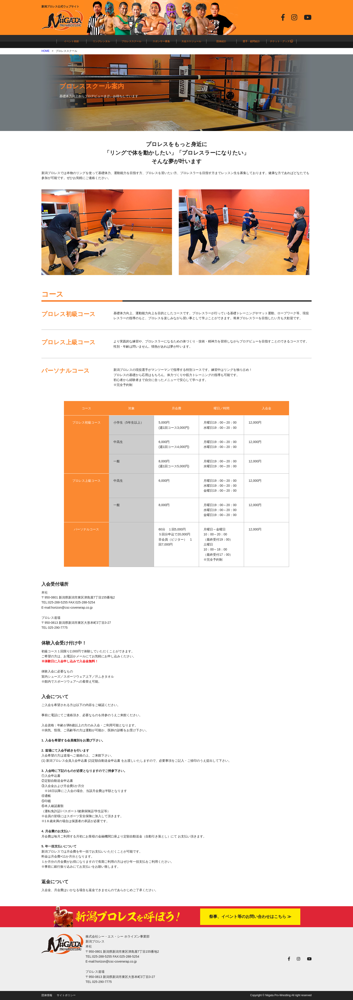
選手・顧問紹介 (251, 41)
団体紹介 (221, 41)
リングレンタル (101, 41)
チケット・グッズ (281, 41)
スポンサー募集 (161, 41)
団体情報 (46, 995)
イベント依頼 (71, 41)
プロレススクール (131, 41)
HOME (45, 51)
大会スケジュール (191, 41)
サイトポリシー (66, 995)
